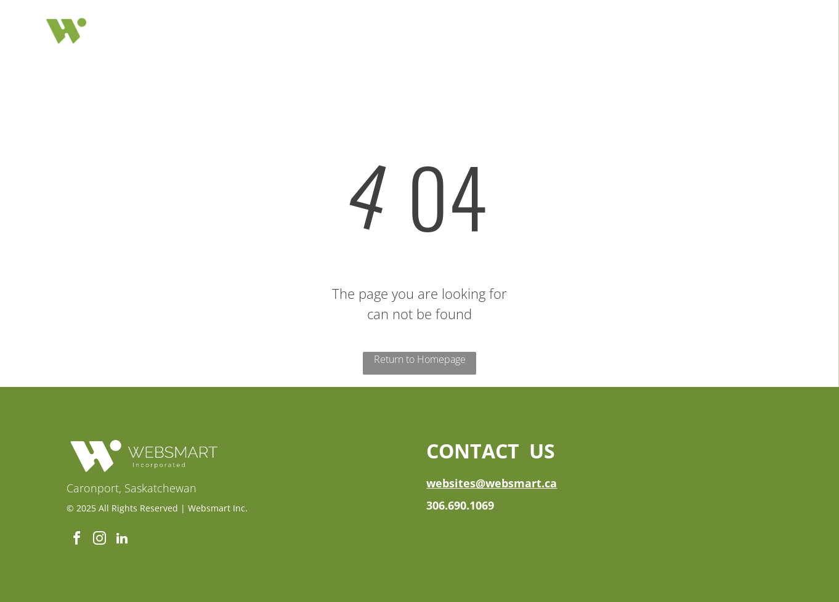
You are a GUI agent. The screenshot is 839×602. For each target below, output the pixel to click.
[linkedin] (122, 540)
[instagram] (99, 540)
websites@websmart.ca (491, 483)
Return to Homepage (420, 359)
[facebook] (76, 540)
